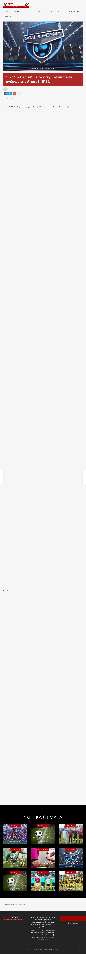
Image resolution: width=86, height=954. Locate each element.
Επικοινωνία (73, 918)
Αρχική (7, 11)
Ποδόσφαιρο (29, 12)
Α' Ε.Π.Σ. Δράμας (8, 98)
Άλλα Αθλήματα (74, 11)
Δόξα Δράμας (16, 11)
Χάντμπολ (61, 12)
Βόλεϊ (51, 12)
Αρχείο (7, 16)
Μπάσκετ (41, 12)
